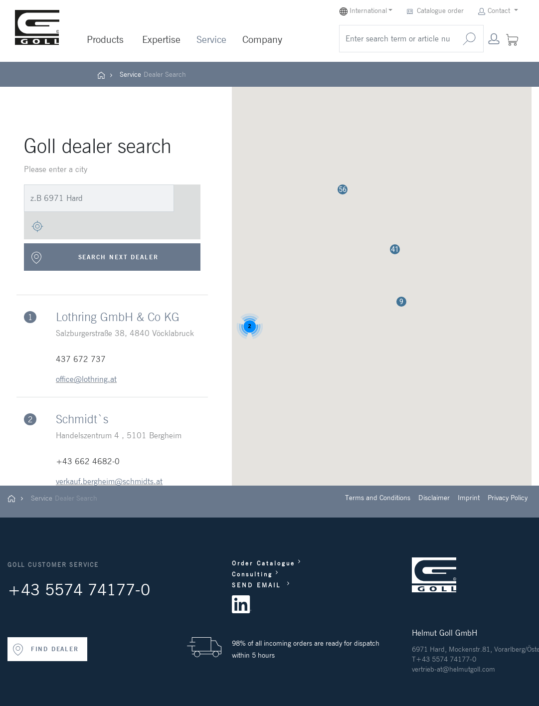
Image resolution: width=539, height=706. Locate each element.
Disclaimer (434, 497)
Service (211, 39)
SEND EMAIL (258, 585)
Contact (495, 10)
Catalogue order (436, 10)
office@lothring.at (86, 379)
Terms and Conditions (377, 497)
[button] (401, 302)
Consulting (252, 574)
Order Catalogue (263, 563)
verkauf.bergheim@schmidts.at (109, 481)
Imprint (469, 497)
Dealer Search (165, 74)
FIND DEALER (45, 650)
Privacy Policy (508, 497)
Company (262, 39)
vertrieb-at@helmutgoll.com (453, 669)
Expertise (161, 39)
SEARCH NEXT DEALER (94, 258)
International (363, 10)
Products (105, 39)
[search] (397, 38)
